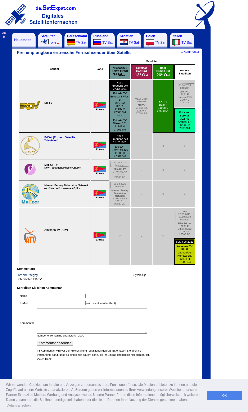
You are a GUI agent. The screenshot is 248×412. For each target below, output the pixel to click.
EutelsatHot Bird (141, 71)
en (4, 33)
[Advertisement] (231, 95)
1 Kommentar (190, 51)
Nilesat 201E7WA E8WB (120, 71)
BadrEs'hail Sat (163, 71)
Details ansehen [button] (19, 405)
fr (4, 37)
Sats (50, 39)
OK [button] (224, 395)
